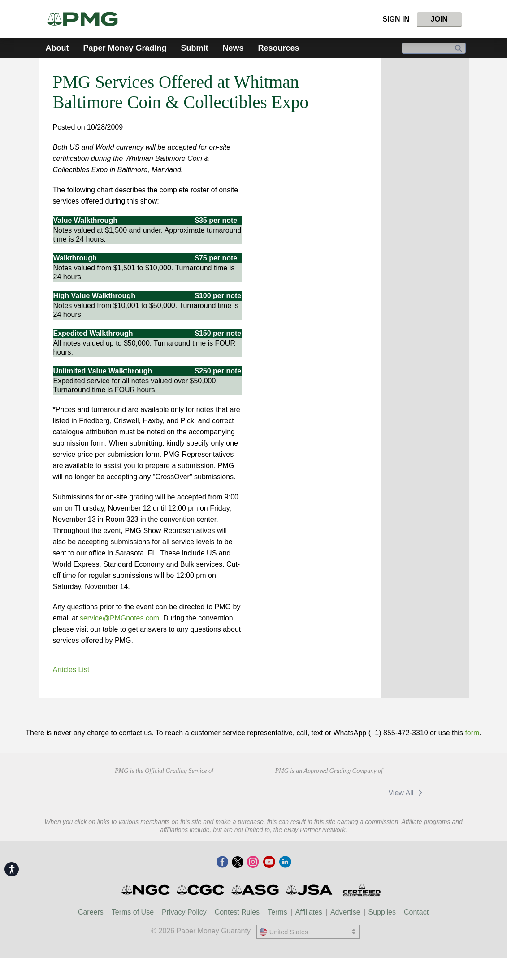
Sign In (395, 19)
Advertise (345, 912)
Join (439, 19)
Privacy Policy (184, 912)
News (233, 47)
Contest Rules (237, 912)
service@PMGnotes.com (119, 618)
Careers (91, 912)
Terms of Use (133, 912)
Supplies (382, 912)
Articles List (71, 669)
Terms (277, 912)
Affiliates (308, 912)
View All (406, 793)
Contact (416, 912)
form (472, 733)
